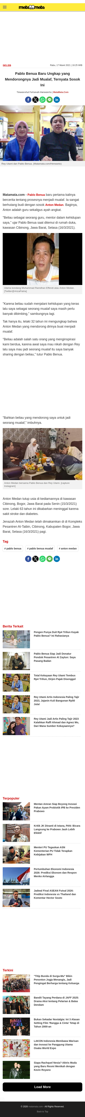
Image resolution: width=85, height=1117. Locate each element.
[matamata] (32, 7)
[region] (43, 37)
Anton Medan (54, 204)
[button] (4, 7)
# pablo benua (12, 548)
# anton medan (68, 548)
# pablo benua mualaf (40, 548)
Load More (42, 1087)
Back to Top (42, 1111)
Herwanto (45, 92)
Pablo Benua (36, 194)
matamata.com (36, 1106)
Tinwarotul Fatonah (28, 92)
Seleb (7, 65)
